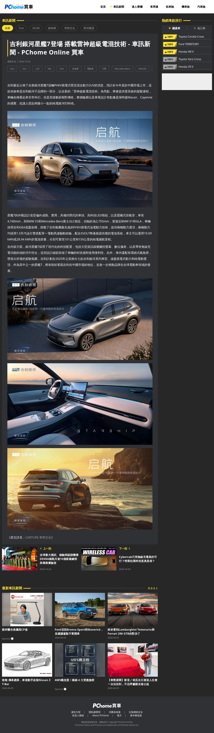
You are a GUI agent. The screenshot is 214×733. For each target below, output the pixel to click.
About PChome (100, 715)
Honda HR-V (186, 51)
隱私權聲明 (94, 712)
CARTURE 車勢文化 (38, 537)
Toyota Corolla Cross (191, 36)
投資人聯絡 (78, 715)
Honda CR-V (186, 67)
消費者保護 (115, 712)
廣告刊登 (76, 712)
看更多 (152, 588)
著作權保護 (136, 715)
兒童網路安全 (136, 712)
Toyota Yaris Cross (190, 59)
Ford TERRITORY (189, 44)
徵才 (119, 715)
